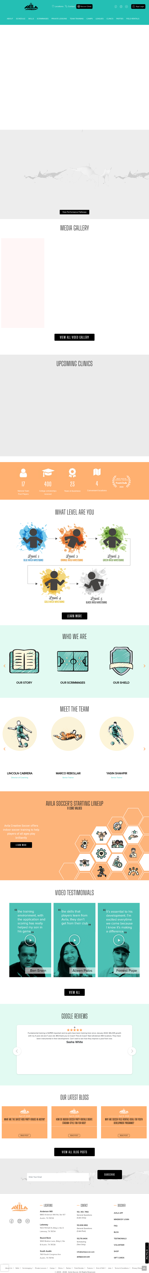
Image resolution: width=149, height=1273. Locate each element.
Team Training (76, 19)
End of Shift (100, 1268)
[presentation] (17, 1051)
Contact (71, 6)
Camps (89, 19)
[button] (4, 635)
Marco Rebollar (72, 733)
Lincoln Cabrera (24, 733)
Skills (31, 19)
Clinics (110, 19)
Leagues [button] (99, 19)
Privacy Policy (137, 1268)
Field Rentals (132, 19)
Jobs (109, 1268)
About (10, 19)
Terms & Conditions (122, 1268)
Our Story (24, 652)
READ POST (24, 1135)
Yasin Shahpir (121, 733)
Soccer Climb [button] (84, 6)
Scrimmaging (27, 1268)
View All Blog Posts (74, 1152)
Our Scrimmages (72, 652)
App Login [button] (138, 6)
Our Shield (121, 652)
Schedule (20, 19)
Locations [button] (59, 6)
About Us (8, 1268)
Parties (119, 19)
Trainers (90, 1268)
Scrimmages (42, 19)
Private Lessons (59, 19)
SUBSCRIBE (109, 1174)
